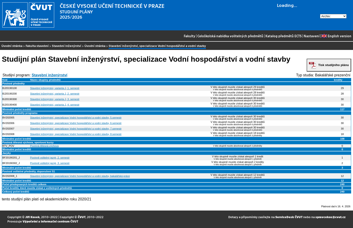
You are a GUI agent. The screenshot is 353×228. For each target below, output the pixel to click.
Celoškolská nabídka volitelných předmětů (230, 36)
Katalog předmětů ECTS (283, 36)
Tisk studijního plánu (333, 65)
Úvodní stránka (11, 45)
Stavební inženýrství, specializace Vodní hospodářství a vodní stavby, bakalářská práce (80, 176)
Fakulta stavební (37, 45)
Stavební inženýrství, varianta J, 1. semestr (55, 88)
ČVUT (82, 217)
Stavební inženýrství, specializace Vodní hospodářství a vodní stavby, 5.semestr (76, 117)
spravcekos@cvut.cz (330, 217)
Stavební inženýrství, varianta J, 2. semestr (55, 93)
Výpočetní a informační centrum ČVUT (50, 221)
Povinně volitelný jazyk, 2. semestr (50, 157)
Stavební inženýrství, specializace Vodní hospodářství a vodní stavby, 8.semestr (76, 134)
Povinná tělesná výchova (44, 145)
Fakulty (189, 36)
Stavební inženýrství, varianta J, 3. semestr (55, 99)
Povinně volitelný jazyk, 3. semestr (50, 163)
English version (336, 36)
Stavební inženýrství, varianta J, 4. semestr (55, 104)
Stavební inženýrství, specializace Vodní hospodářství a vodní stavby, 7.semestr (76, 128)
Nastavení (312, 36)
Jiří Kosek (32, 217)
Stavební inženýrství (66, 45)
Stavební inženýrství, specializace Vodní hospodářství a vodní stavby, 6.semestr (76, 123)
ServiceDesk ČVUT (289, 217)
